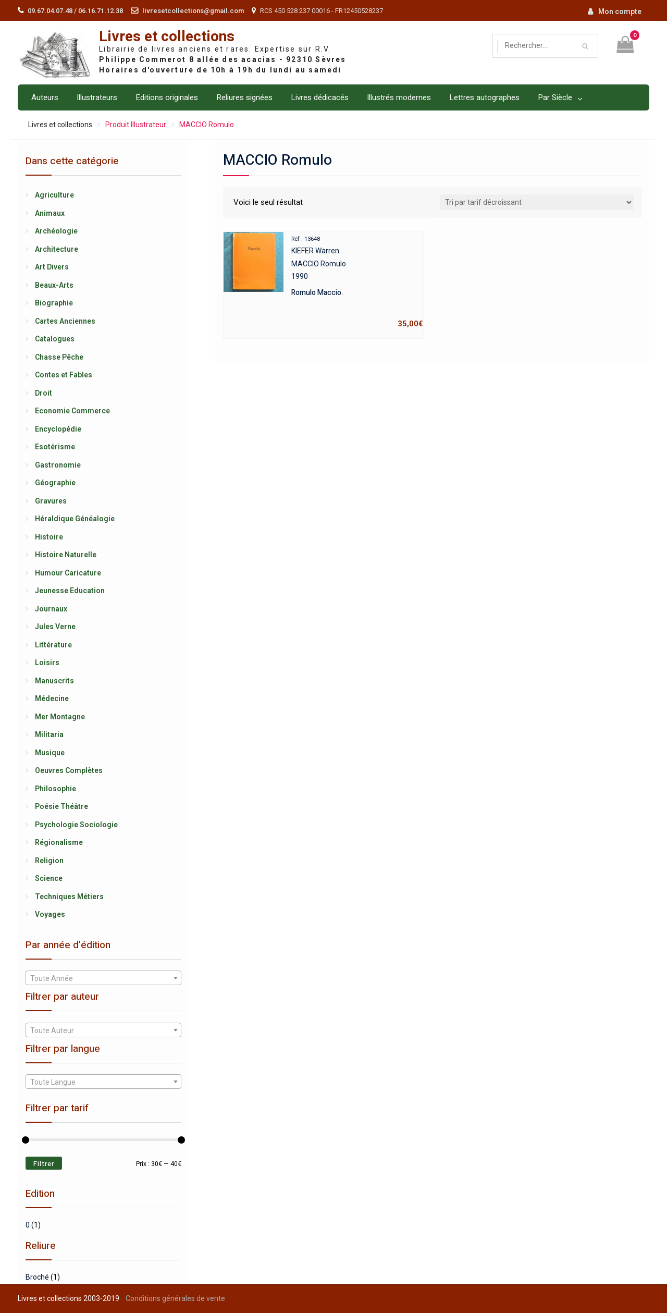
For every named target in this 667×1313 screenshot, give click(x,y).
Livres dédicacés (320, 97)
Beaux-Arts (54, 285)
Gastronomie (58, 465)
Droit (43, 393)
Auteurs (44, 97)
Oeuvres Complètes (69, 770)
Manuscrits (54, 681)
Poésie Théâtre (61, 806)
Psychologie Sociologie (76, 824)
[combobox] (103, 978)
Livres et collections (166, 36)
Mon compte (619, 11)
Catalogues (55, 339)
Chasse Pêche (59, 357)
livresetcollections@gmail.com (193, 11)
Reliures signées (244, 97)
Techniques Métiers (69, 896)
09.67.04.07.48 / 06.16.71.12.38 (75, 11)
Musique (50, 752)
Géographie (55, 482)
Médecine (52, 698)
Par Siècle (555, 97)
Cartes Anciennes (65, 321)
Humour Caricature (68, 573)
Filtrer (43, 1164)
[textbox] (103, 978)
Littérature (53, 645)
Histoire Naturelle (65, 554)
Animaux (50, 213)
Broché (37, 1277)
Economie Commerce (72, 411)
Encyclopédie (58, 429)
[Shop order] (537, 202)
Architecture (56, 249)
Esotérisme (55, 447)
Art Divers (52, 267)
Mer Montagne (60, 717)
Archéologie (56, 231)
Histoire (49, 537)
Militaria (49, 734)
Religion (49, 860)
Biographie (54, 303)
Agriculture (54, 195)
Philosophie (55, 788)
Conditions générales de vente (175, 1298)
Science (49, 878)
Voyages (50, 914)
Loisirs (47, 662)
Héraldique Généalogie (75, 518)
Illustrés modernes (399, 97)
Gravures (51, 501)
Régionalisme (59, 842)
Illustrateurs (97, 97)
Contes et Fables (63, 375)
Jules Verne (55, 626)
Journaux (51, 609)
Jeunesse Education (70, 590)
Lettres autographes (484, 97)
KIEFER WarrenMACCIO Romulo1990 (323, 281)
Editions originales (166, 97)
